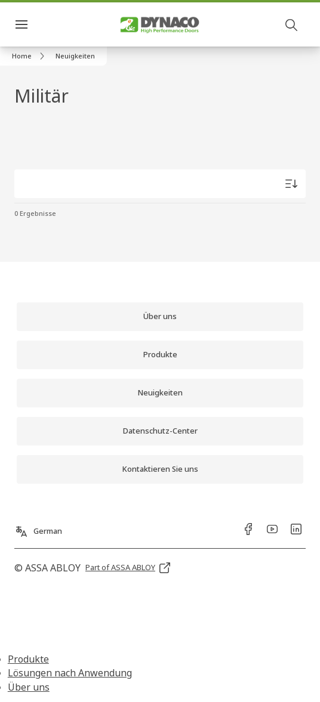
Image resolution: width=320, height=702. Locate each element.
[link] (30, 56)
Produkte (28, 659)
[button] (75, 56)
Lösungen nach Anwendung (70, 672)
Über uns (29, 687)
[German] (38, 527)
